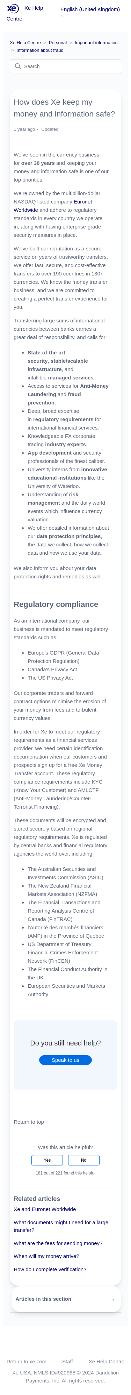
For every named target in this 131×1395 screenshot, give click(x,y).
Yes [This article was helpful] (47, 1160)
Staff (67, 1361)
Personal (58, 42)
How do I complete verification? (50, 1269)
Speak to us (65, 1060)
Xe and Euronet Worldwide (45, 1209)
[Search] (65, 66)
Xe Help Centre (25, 42)
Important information (96, 42)
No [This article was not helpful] (83, 1160)
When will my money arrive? (46, 1256)
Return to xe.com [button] (26, 1361)
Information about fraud (39, 50)
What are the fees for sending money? (58, 1243)
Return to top (31, 1122)
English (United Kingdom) (90, 11)
